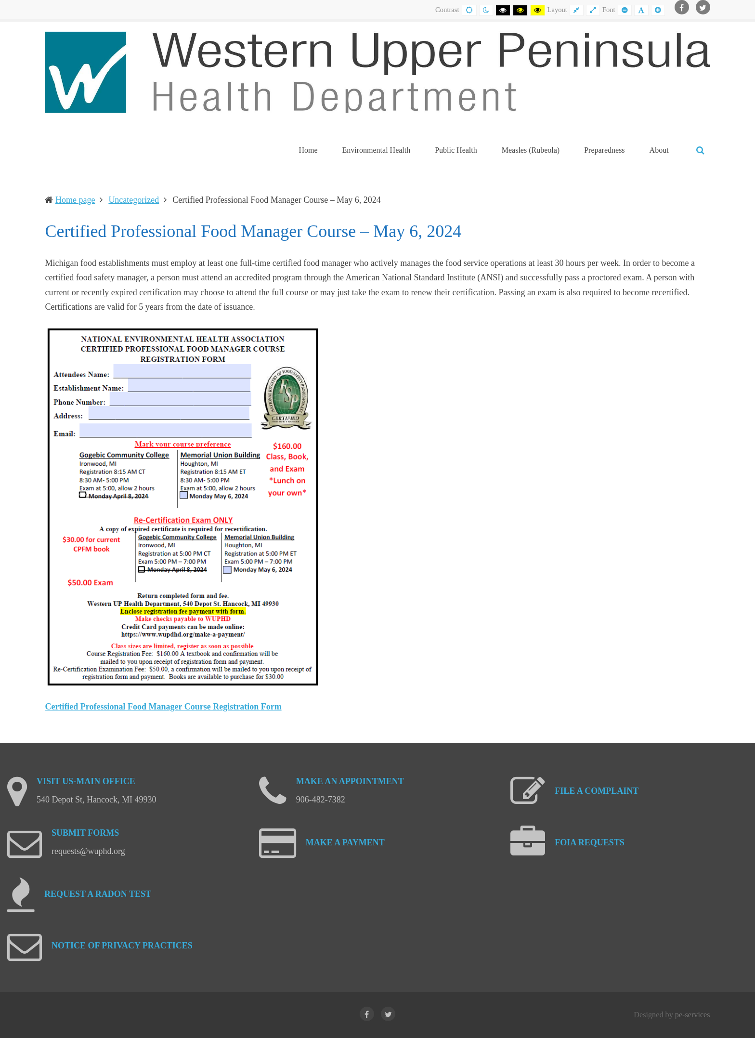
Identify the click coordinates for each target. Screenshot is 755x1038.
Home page (75, 200)
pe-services (692, 1015)
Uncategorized (133, 200)
